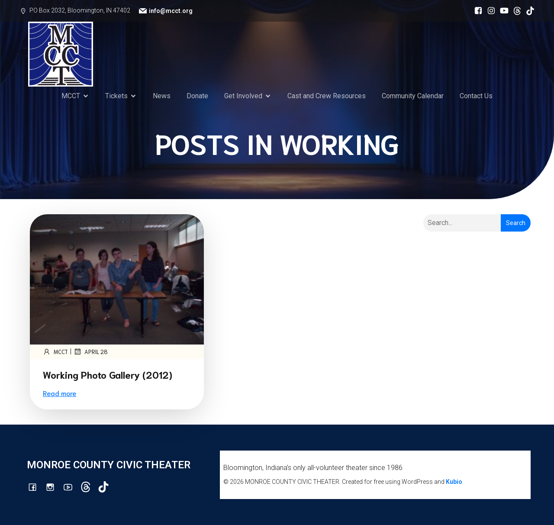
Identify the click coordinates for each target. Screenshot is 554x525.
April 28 (91, 351)
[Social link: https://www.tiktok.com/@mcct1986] (528, 10)
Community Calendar (413, 96)
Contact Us (476, 96)
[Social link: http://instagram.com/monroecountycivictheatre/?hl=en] (489, 10)
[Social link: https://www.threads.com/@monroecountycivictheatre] (515, 10)
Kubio (454, 481)
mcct (55, 351)
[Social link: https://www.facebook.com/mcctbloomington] (476, 10)
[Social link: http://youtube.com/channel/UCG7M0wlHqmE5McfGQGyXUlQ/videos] (502, 10)
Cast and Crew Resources (326, 96)
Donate (197, 96)
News (162, 96)
